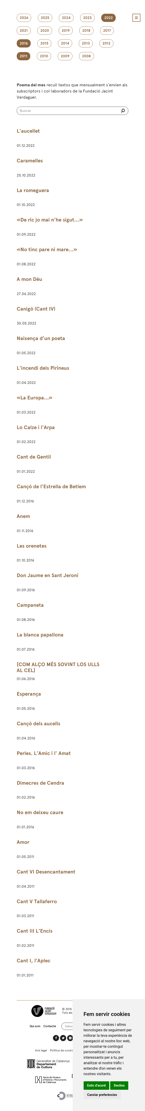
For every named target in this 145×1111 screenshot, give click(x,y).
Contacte (49, 1026)
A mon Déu (29, 279)
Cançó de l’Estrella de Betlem (51, 486)
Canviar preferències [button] (102, 1095)
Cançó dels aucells (38, 723)
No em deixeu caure (40, 812)
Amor (23, 842)
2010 (44, 56)
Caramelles (30, 161)
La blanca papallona (40, 635)
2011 (23, 56)
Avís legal (41, 1050)
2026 (24, 18)
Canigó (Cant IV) (36, 309)
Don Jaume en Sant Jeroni (47, 575)
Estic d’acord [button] (96, 1085)
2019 (66, 30)
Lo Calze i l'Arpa (36, 427)
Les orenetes (32, 546)
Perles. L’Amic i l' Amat (44, 753)
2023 (87, 18)
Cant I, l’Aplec (33, 961)
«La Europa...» (34, 398)
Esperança (29, 694)
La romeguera (33, 190)
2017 (107, 30)
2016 (24, 43)
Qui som (35, 1026)
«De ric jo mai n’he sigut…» (50, 220)
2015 (44, 43)
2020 (44, 30)
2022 (108, 18)
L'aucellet (28, 131)
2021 (24, 30)
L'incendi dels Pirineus (43, 368)
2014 (65, 43)
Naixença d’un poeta (41, 338)
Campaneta (30, 605)
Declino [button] (119, 1085)
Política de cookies (62, 1050)
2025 (45, 18)
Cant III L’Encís (34, 931)
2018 (86, 30)
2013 (86, 43)
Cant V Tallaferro (37, 901)
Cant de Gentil (34, 457)
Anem (23, 516)
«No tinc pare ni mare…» (47, 249)
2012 (106, 43)
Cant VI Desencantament (46, 872)
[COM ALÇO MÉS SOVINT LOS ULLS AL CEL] (58, 667)
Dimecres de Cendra (40, 783)
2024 (66, 18)
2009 (65, 56)
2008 (86, 56)
